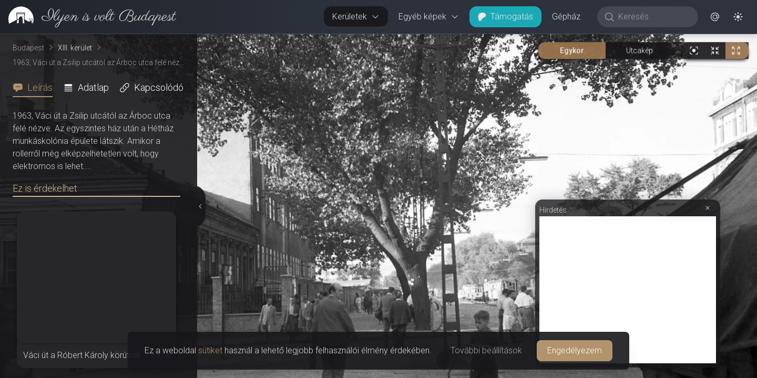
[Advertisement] (627, 289)
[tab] (36, 87)
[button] (714, 16)
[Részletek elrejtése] (199, 206)
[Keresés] (653, 16)
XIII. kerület (75, 48)
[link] (88, 16)
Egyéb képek (428, 17)
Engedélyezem (574, 350)
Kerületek (356, 17)
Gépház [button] (566, 17)
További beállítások (486, 350)
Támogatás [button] (505, 17)
